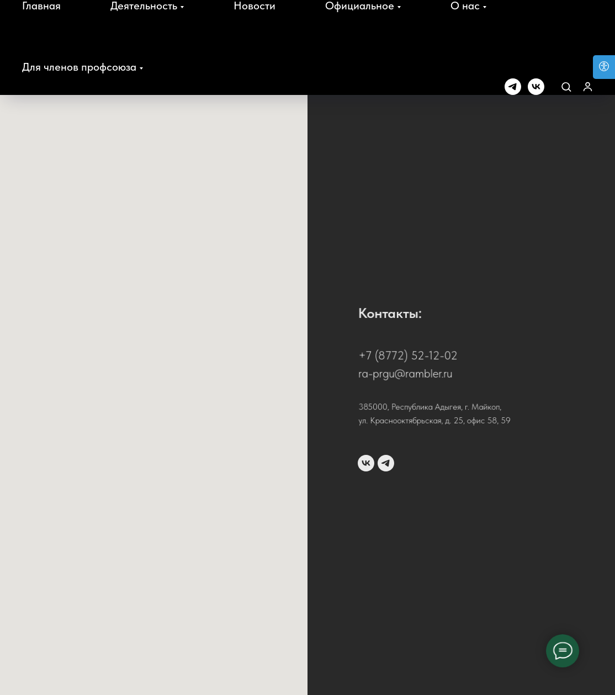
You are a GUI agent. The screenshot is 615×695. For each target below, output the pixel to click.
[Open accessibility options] (604, 67)
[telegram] (513, 86)
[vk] (536, 86)
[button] (566, 86)
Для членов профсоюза (79, 66)
